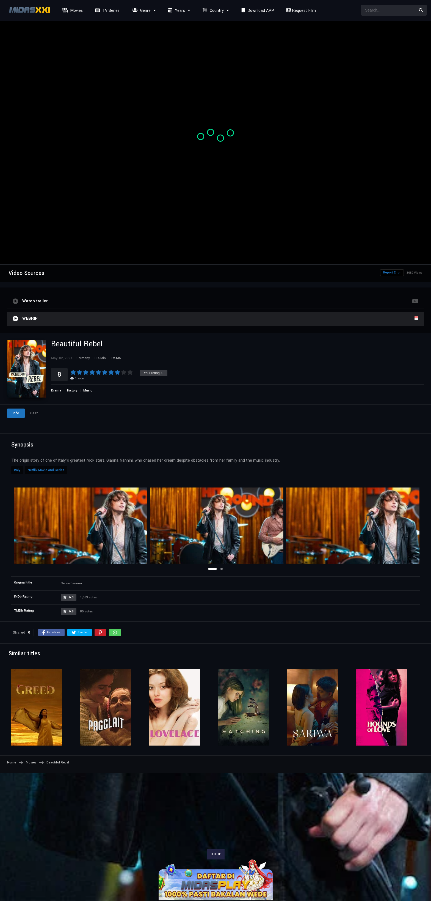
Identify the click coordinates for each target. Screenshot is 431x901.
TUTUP (215, 854)
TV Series (107, 10)
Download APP (257, 10)
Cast (34, 413)
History (72, 390)
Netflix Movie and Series (46, 470)
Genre (141, 10)
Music (87, 390)
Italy (17, 470)
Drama (56, 390)
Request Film (300, 10)
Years (176, 10)
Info (16, 413)
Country (212, 10)
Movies (72, 10)
